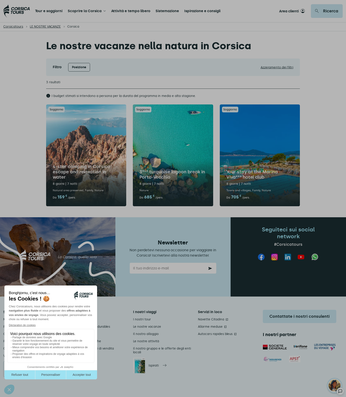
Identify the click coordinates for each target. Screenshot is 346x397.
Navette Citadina (211, 319)
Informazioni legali (82, 334)
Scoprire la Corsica (85, 11)
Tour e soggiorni (48, 11)
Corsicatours (13, 26)
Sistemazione (167, 11)
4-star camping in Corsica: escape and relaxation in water (82, 172)
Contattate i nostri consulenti (299, 316)
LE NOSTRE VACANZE (45, 26)
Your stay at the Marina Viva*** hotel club (252, 174)
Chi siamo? (76, 319)
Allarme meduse (210, 327)
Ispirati (154, 365)
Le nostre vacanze (147, 327)
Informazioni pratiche (84, 341)
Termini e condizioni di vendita (91, 348)
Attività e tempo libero (130, 11)
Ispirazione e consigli (202, 11)
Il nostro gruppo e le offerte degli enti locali (162, 350)
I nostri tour (142, 319)
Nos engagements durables (89, 327)
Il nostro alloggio (146, 334)
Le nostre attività (146, 341)
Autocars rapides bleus (215, 334)
